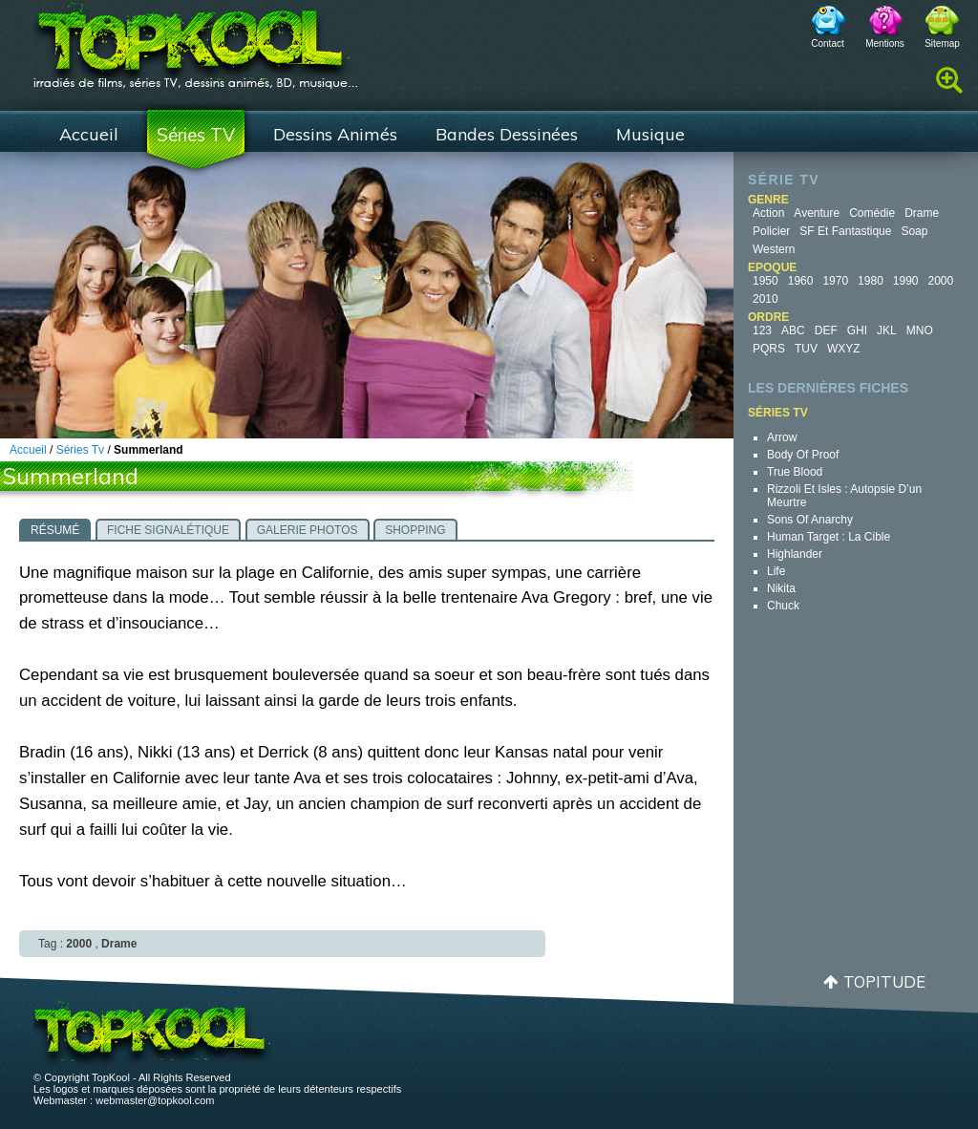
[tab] (55, 529)
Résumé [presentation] (55, 530)
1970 (835, 281)
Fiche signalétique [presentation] (168, 530)
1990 (906, 281)
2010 (765, 299)
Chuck (783, 605)
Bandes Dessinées (507, 134)
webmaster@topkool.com (155, 1100)
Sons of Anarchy (810, 519)
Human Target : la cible (828, 536)
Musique (650, 134)
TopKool (195, 39)
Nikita (781, 588)
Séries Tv (80, 450)
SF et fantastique (845, 231)
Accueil (88, 134)
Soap (914, 231)
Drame (921, 213)
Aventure (817, 213)
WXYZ (844, 348)
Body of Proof (803, 454)
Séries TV (196, 134)
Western (774, 249)
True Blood (794, 472)
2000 (941, 281)
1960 (801, 281)
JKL (887, 330)
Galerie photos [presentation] (307, 530)
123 (762, 330)
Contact (827, 43)
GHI (857, 330)
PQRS (769, 348)
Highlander (794, 554)
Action (768, 213)
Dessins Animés (335, 134)
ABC (793, 330)
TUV (806, 348)
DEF (826, 330)
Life (776, 571)
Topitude (884, 981)
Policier (771, 231)
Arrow (782, 437)
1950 (765, 281)
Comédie (872, 213)
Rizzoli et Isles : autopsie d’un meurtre (844, 495)
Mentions (884, 43)
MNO (919, 330)
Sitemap (942, 43)
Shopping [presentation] (415, 530)
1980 (870, 281)
